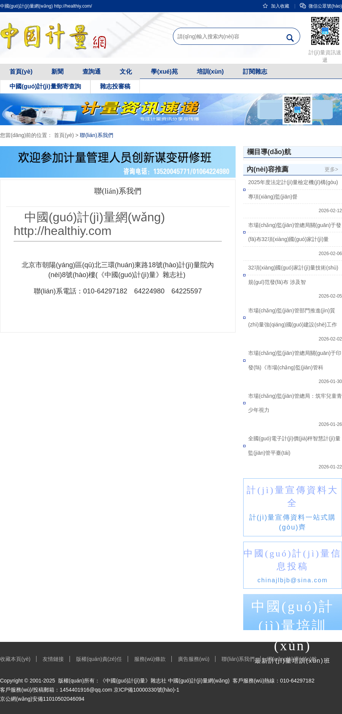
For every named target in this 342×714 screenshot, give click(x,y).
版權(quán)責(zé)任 (99, 659)
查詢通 (91, 71)
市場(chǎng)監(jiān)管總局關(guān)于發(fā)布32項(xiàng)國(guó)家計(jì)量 (294, 232)
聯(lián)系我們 (96, 135)
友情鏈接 (53, 659)
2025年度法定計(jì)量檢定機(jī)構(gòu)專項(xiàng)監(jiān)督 (293, 189)
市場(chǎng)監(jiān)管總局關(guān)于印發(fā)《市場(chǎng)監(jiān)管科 (294, 360)
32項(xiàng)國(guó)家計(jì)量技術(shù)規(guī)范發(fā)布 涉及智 (293, 275)
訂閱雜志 (255, 71)
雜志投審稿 (115, 86)
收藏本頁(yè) (15, 659)
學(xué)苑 (164, 71)
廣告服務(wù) (193, 659)
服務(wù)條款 (150, 659)
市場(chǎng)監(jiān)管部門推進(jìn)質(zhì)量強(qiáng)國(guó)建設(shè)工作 (292, 317)
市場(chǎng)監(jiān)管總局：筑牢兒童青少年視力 (295, 403)
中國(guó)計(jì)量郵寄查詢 (45, 86)
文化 (126, 71)
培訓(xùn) (210, 71)
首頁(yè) (21, 71)
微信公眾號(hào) (321, 6)
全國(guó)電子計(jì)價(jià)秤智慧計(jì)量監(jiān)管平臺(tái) (294, 445)
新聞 (57, 71)
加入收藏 (275, 6)
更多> (331, 169)
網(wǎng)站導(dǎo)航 (292, 659)
